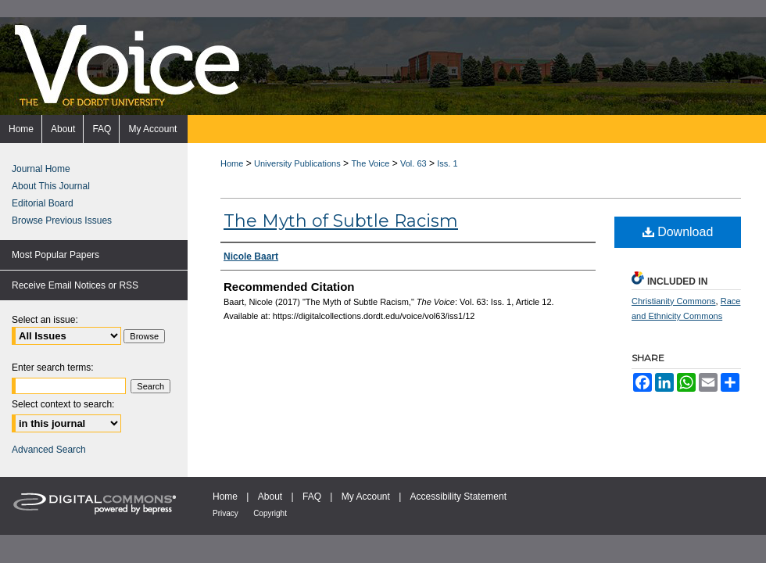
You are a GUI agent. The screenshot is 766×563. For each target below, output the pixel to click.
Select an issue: (45, 319)
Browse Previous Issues (62, 220)
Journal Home (41, 168)
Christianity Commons (674, 301)
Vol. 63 (413, 163)
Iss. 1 (447, 163)
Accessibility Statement (458, 496)
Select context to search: (63, 404)
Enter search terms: (53, 367)
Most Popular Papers (55, 254)
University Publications (297, 163)
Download (678, 231)
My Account (366, 496)
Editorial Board (42, 203)
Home (231, 163)
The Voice (370, 163)
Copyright (270, 513)
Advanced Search (49, 449)
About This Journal (51, 186)
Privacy (225, 513)
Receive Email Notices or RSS (75, 285)
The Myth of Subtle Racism (341, 220)
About (270, 496)
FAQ (311, 496)
